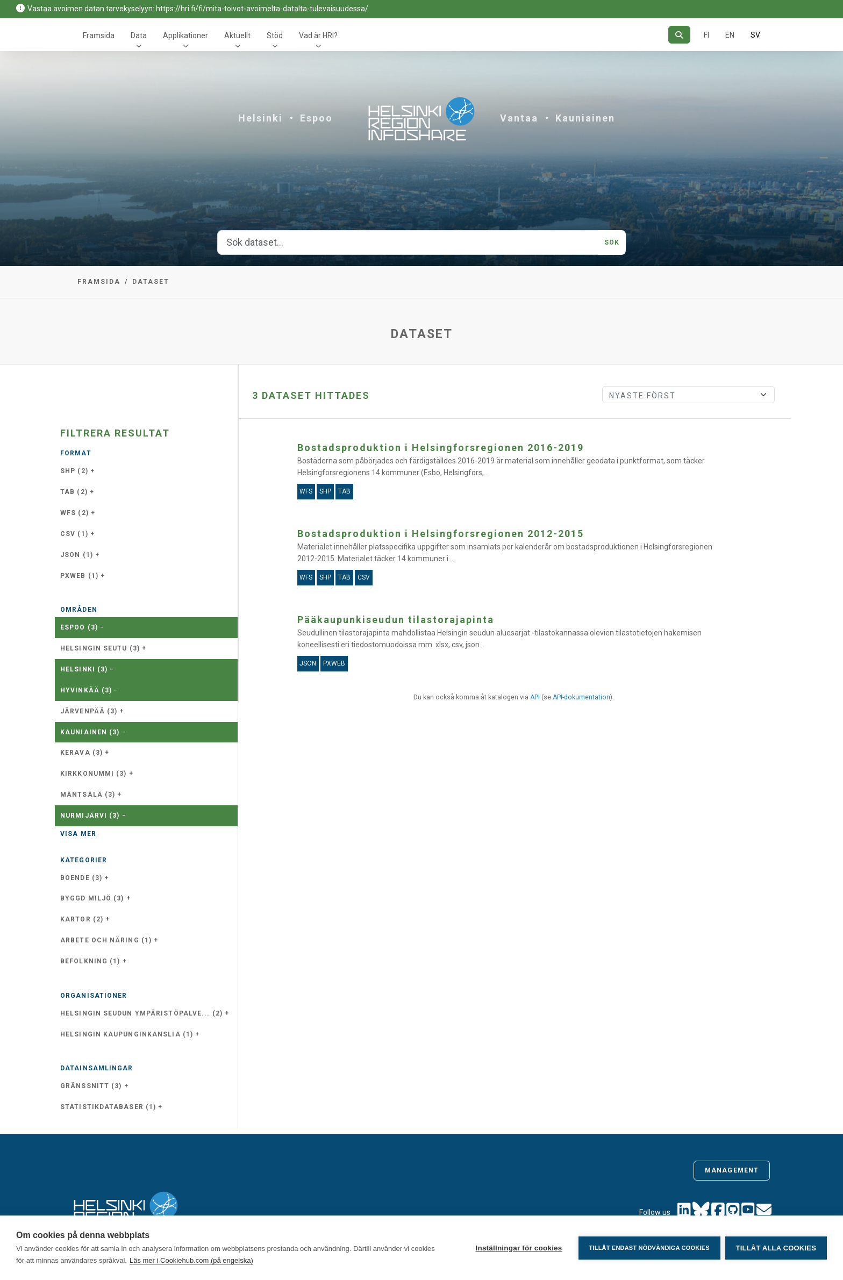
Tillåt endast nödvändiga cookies (648, 1248)
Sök (611, 242)
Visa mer (78, 834)
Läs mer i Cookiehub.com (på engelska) (191, 1260)
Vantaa (519, 118)
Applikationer (185, 35)
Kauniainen (585, 118)
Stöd (275, 35)
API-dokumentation (581, 697)
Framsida (99, 35)
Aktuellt (237, 35)
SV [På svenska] (755, 35)
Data (139, 35)
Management (732, 1170)
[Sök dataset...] (407, 242)
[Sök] (679, 35)
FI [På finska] (706, 35)
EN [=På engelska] (729, 35)
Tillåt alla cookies (776, 1248)
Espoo (316, 118)
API (535, 697)
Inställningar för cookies (518, 1248)
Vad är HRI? (318, 35)
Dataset (150, 281)
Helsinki (260, 118)
